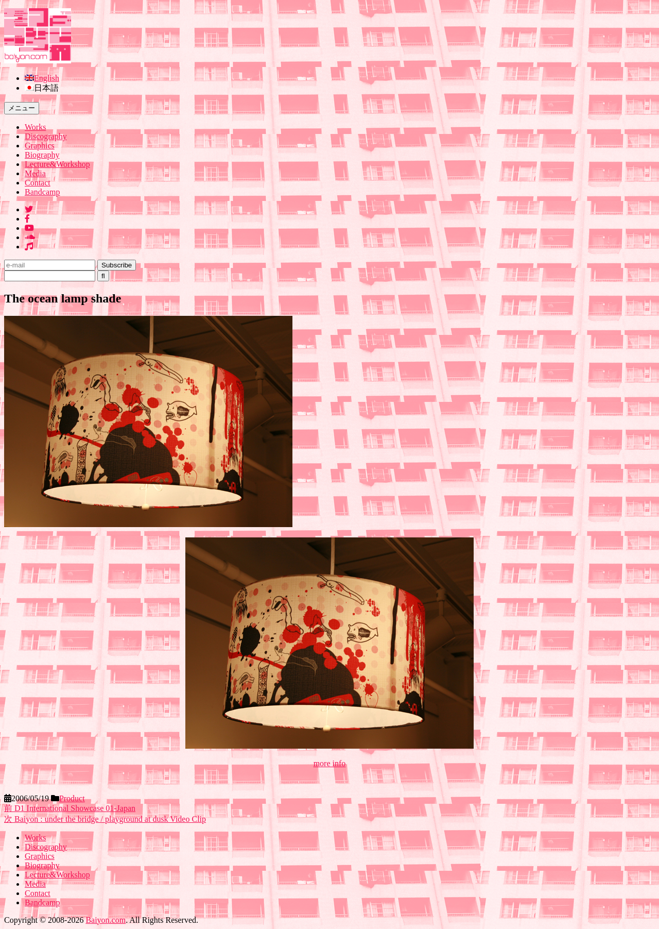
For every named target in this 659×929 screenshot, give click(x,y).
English (46, 78)
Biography (42, 154)
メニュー (21, 108)
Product (72, 798)
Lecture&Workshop (57, 164)
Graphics (40, 145)
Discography (46, 136)
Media (35, 173)
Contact (37, 182)
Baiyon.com (105, 920)
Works (35, 127)
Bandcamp (42, 192)
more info (330, 763)
